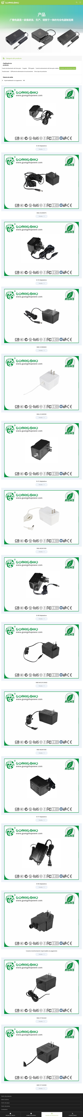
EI (2, 80)
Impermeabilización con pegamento (13, 80)
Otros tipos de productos (40, 71)
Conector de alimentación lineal (67, 68)
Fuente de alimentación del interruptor (11, 68)
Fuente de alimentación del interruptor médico (47, 68)
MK (24, 80)
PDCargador (31, 68)
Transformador (5, 71)
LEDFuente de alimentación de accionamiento (22, 71)
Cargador (24, 68)
